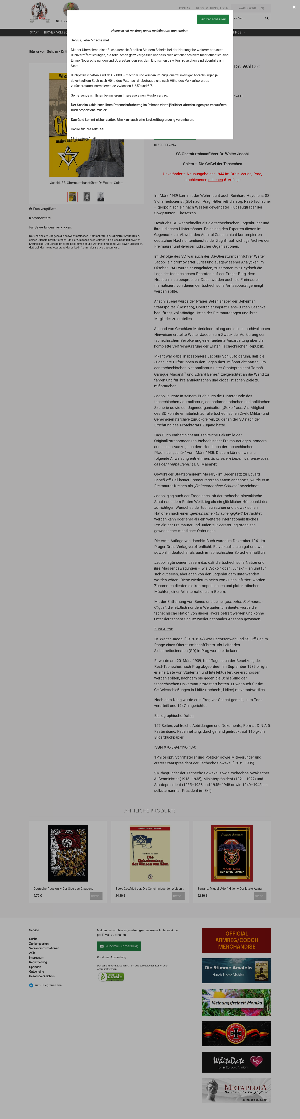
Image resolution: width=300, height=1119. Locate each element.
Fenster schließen (213, 19)
